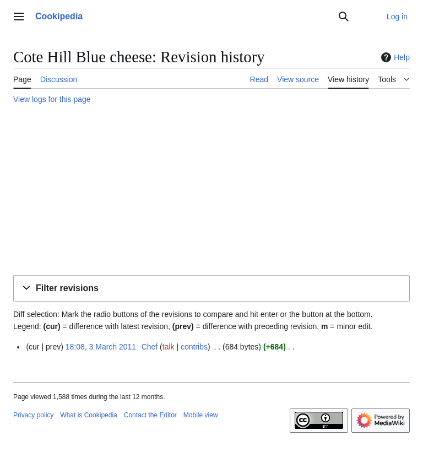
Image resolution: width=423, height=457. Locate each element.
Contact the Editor (150, 415)
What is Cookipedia (88, 415)
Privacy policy (33, 415)
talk (168, 346)
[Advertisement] (211, 191)
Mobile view (200, 415)
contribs (194, 346)
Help (394, 57)
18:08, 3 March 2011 (101, 346)
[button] (211, 288)
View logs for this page (52, 99)
